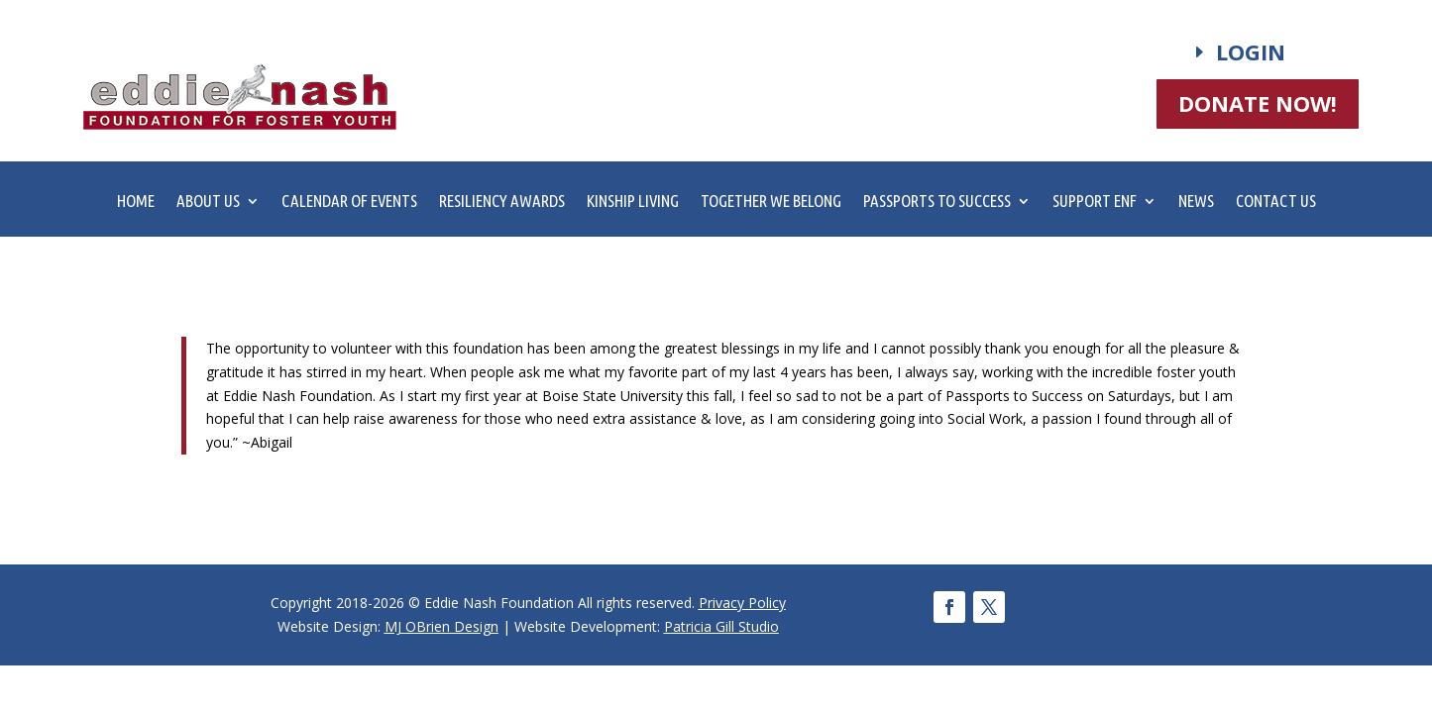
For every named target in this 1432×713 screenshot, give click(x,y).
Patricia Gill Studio (721, 626)
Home (136, 202)
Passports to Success (937, 202)
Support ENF (1094, 202)
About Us (208, 202)
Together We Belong (771, 202)
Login (1250, 51)
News (1196, 202)
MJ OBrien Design (441, 626)
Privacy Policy (742, 602)
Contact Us (1276, 202)
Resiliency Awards (502, 202)
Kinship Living (633, 202)
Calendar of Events (349, 202)
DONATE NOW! (1257, 103)
